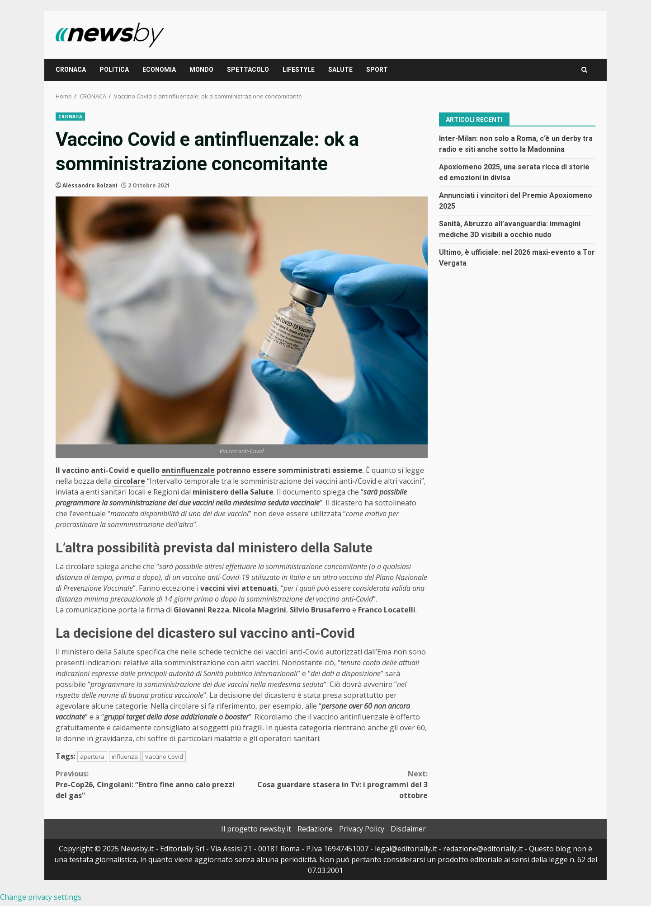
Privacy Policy (361, 829)
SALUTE (340, 69)
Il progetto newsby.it (256, 829)
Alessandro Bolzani (90, 185)
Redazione (315, 829)
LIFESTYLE (299, 69)
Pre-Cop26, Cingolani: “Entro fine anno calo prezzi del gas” (149, 784)
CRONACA (71, 69)
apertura (92, 756)
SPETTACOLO (248, 69)
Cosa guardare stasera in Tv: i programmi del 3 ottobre (335, 784)
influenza (125, 756)
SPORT (377, 69)
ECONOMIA (159, 69)
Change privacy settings (40, 897)
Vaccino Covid (164, 756)
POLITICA (114, 69)
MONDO (201, 69)
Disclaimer (408, 829)
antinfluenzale (188, 470)
